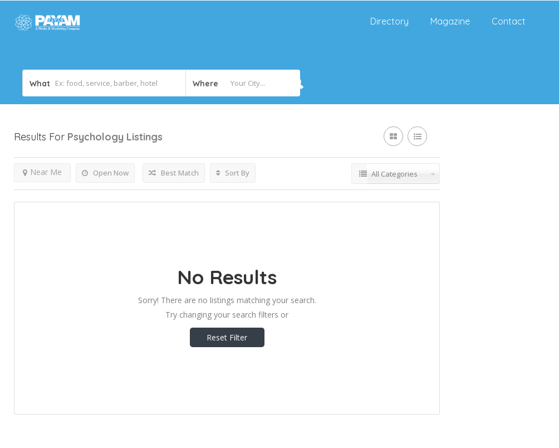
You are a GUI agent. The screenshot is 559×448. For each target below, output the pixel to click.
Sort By (232, 173)
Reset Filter (227, 337)
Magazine (450, 21)
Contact (509, 21)
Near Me (42, 172)
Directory (389, 21)
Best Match (174, 173)
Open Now (105, 173)
